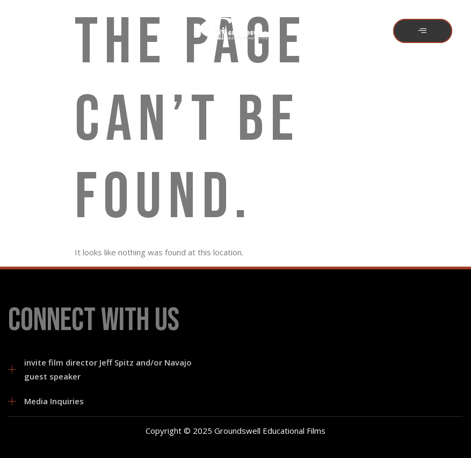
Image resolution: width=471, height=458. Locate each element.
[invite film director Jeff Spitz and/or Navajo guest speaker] (12, 370)
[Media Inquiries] (12, 401)
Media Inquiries (54, 401)
